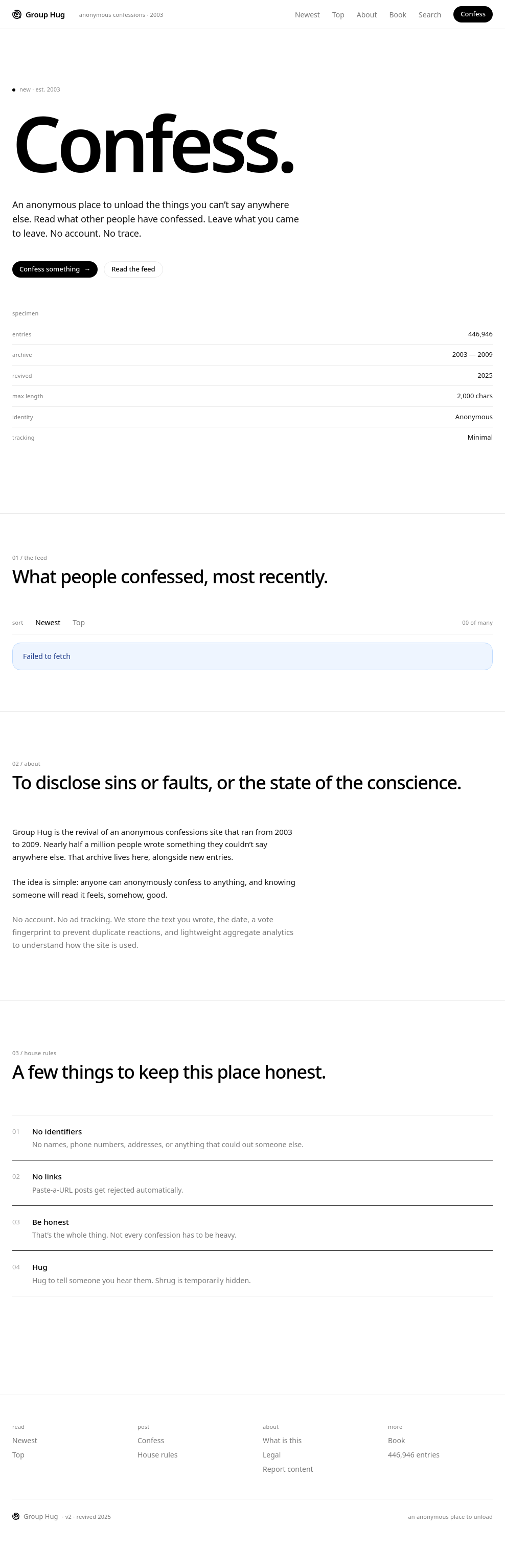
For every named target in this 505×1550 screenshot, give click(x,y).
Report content (288, 1469)
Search (430, 14)
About (367, 14)
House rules (157, 1455)
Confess (473, 13)
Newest (307, 14)
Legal (272, 1455)
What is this (282, 1440)
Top (338, 14)
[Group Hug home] (38, 14)
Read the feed (133, 268)
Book (398, 14)
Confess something (54, 269)
